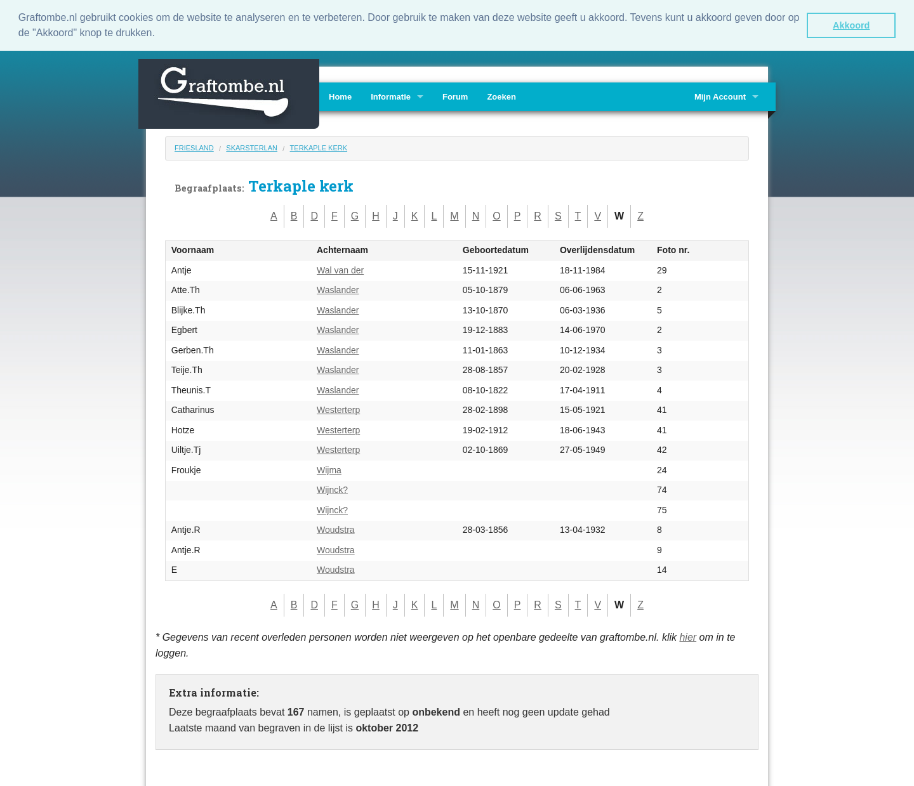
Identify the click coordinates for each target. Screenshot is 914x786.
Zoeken (501, 97)
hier (687, 636)
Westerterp (338, 410)
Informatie (391, 97)
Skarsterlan (251, 148)
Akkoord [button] (851, 25)
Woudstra (336, 530)
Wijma (329, 469)
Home (340, 97)
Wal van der (340, 270)
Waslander (338, 290)
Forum (455, 97)
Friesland (194, 148)
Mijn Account (720, 97)
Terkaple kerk (318, 148)
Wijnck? (332, 490)
